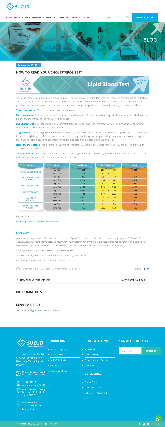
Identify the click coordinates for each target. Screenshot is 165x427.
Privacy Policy (91, 382)
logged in (35, 310)
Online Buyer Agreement (96, 393)
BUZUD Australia (58, 360)
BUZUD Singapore (58, 349)
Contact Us (90, 365)
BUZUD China (56, 354)
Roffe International (58, 371)
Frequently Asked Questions (97, 360)
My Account (90, 349)
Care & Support (92, 354)
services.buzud (31, 268)
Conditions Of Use (93, 387)
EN (108, 17)
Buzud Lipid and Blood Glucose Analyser (37, 221)
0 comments (59, 268)
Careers (53, 365)
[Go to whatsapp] (158, 418)
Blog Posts (76, 268)
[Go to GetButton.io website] (158, 424)
